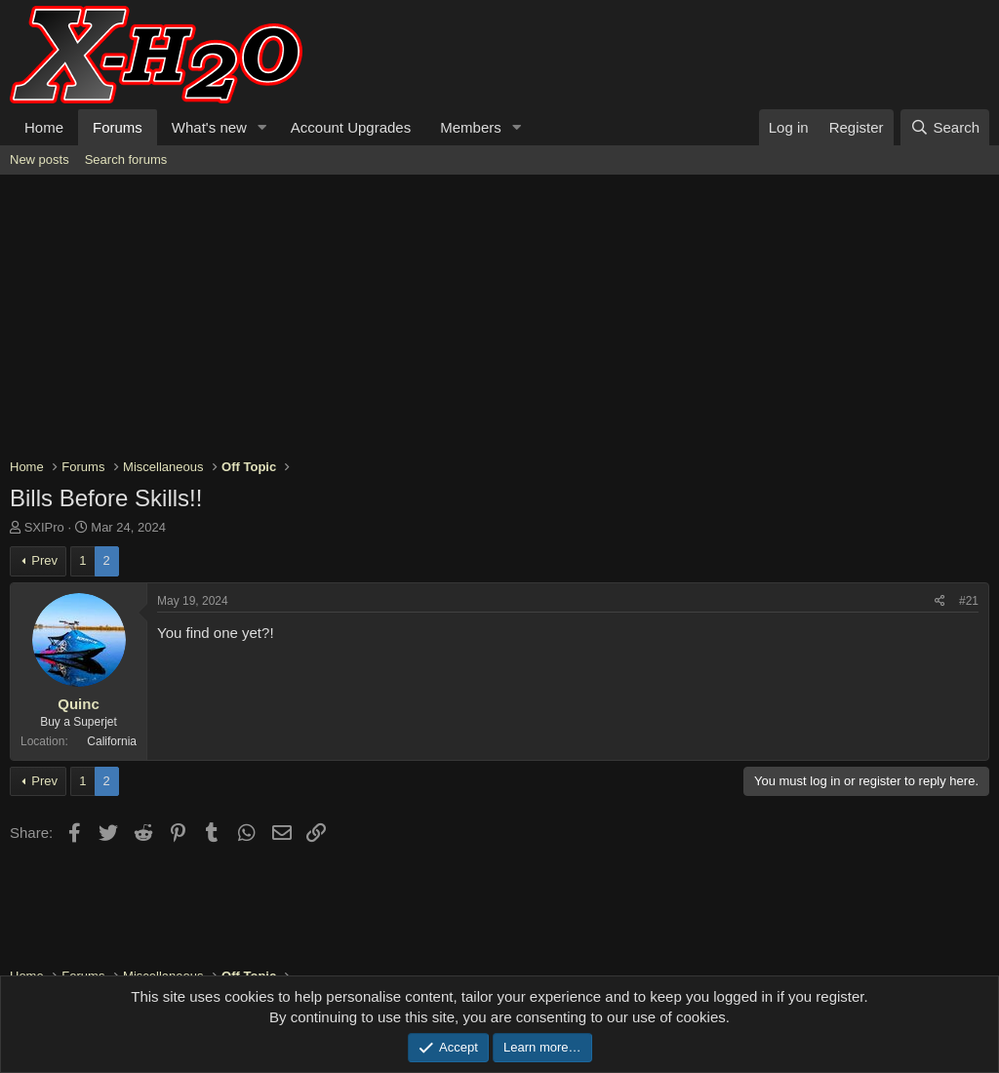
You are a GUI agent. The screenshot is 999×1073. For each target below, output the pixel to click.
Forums (117, 127)
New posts (39, 159)
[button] (262, 127)
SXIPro (44, 527)
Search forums (126, 159)
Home (43, 127)
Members (470, 127)
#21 (969, 601)
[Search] (944, 127)
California (112, 741)
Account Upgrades (351, 127)
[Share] (940, 601)
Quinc (79, 703)
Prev (44, 560)
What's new (209, 127)
